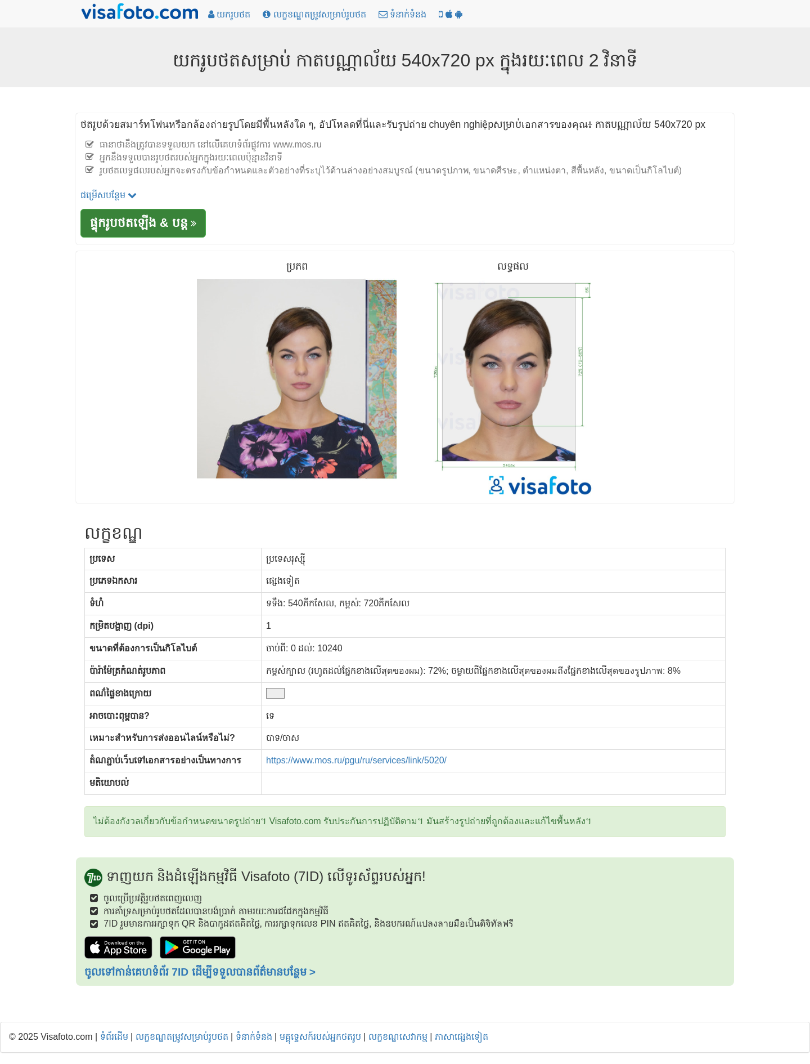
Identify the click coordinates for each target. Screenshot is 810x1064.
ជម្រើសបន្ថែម (108, 195)
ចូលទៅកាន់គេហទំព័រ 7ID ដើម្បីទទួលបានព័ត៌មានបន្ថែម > (200, 972)
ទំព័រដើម (114, 1036)
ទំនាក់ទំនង (254, 1036)
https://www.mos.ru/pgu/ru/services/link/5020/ (356, 760)
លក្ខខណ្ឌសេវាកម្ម (398, 1036)
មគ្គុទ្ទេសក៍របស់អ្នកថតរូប (320, 1036)
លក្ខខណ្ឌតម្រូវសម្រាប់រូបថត (182, 1036)
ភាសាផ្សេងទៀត (461, 1036)
